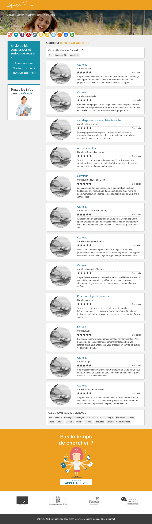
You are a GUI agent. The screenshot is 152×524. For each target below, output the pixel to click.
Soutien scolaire (123, 422)
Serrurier (110, 422)
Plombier (88, 422)
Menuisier (70, 422)
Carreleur (82, 64)
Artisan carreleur (87, 148)
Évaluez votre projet (24, 63)
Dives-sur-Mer (61, 55)
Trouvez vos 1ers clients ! (23, 73)
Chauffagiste (79, 417)
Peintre (79, 422)
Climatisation (92, 417)
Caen (51, 55)
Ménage (60, 422)
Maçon (51, 422)
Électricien (120, 417)
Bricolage (68, 417)
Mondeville (74, 55)
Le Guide (26, 93)
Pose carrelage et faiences (93, 296)
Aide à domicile (55, 417)
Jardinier (130, 417)
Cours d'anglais (107, 417)
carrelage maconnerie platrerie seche (99, 120)
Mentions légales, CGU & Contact (99, 519)
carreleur (82, 176)
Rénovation (99, 422)
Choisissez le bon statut (24, 68)
